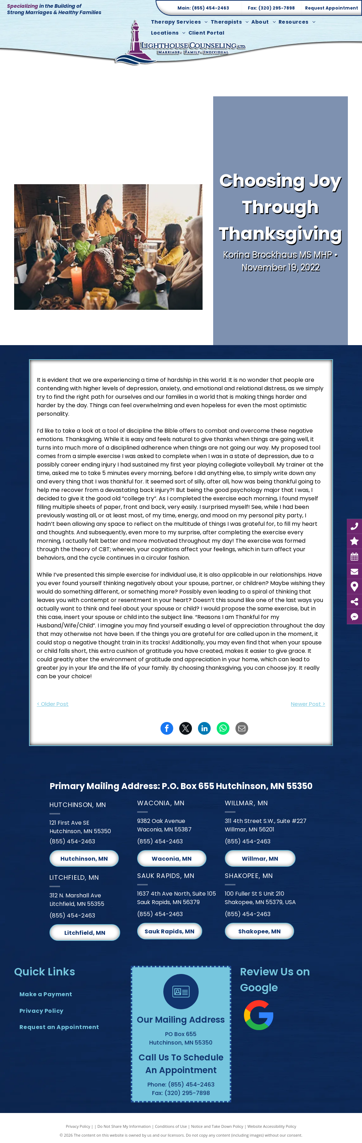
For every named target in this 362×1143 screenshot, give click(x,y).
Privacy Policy (78, 1126)
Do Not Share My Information (124, 1126)
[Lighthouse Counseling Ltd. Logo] (181, 42)
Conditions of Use (171, 1126)
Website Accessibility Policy (271, 1126)
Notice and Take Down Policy (217, 1126)
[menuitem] (181, 22)
